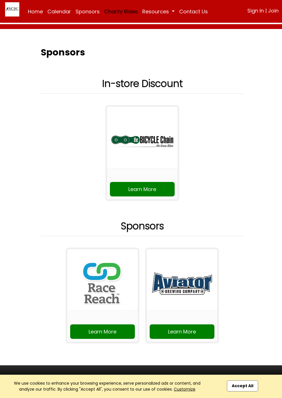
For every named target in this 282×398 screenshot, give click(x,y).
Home (35, 11)
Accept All (242, 386)
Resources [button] (156, 11)
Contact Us (193, 11)
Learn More (142, 189)
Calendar (59, 11)
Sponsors (88, 11)
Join (273, 10)
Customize (184, 389)
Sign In (255, 10)
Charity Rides (121, 11)
